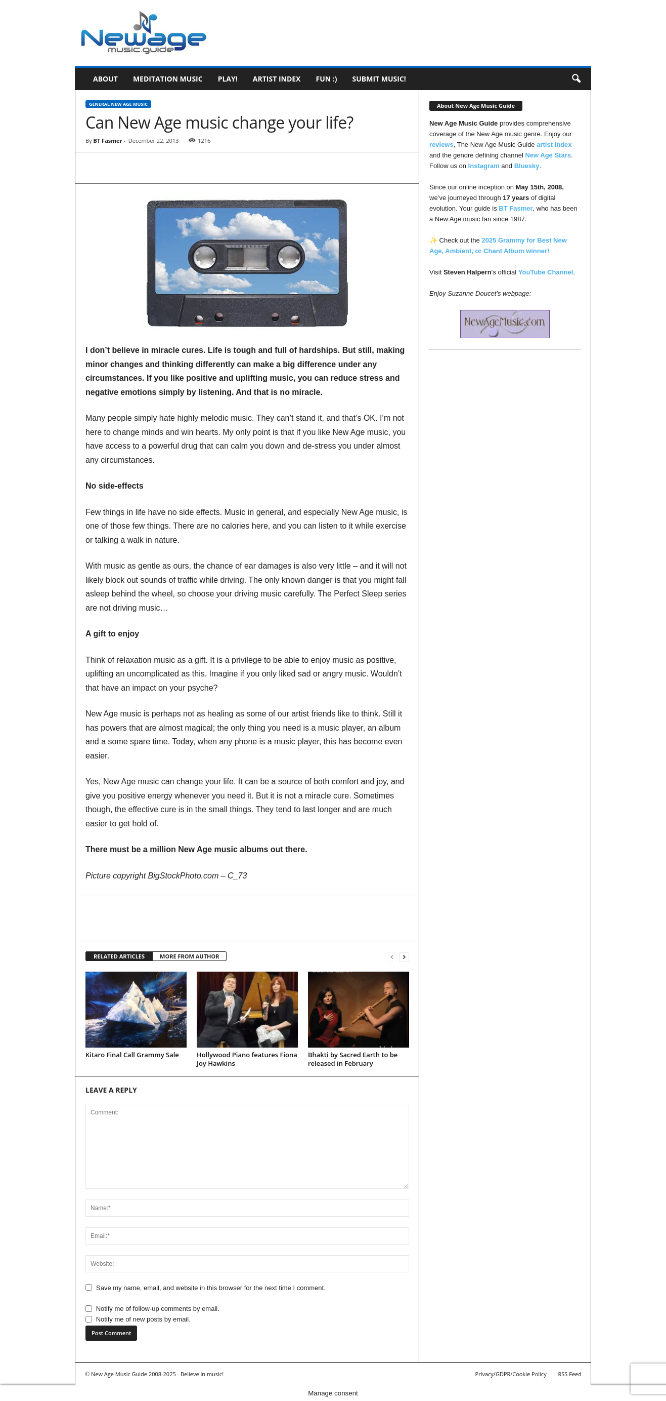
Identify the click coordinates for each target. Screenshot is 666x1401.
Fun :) (326, 79)
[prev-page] (392, 956)
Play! (228, 79)
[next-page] (404, 956)
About (105, 79)
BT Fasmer (107, 140)
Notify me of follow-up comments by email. (157, 1308)
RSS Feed (570, 1374)
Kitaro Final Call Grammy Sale (132, 1054)
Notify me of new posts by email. (143, 1319)
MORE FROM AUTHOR (189, 956)
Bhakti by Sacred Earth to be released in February (352, 1059)
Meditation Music (168, 79)
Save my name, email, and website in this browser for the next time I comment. (211, 1288)
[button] (576, 79)
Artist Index (277, 79)
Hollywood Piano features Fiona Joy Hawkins (247, 1059)
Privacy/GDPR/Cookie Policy (511, 1374)
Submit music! (379, 79)
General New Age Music (118, 104)
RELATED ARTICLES (119, 956)
